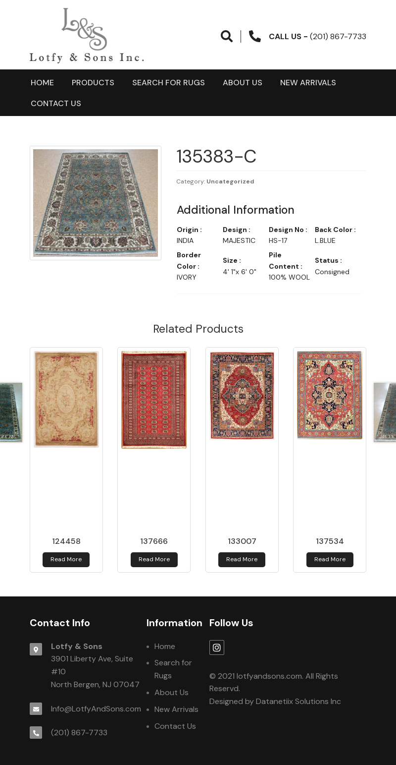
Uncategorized (230, 181)
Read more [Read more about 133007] (241, 559)
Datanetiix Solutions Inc (298, 701)
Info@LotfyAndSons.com (96, 709)
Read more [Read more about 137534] (330, 559)
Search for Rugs (168, 82)
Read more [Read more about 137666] (154, 559)
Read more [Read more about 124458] (66, 559)
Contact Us (56, 103)
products (93, 82)
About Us (242, 82)
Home (42, 82)
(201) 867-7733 (79, 732)
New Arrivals (308, 82)
